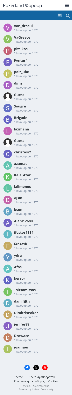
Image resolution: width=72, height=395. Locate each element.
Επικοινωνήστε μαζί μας (29, 381)
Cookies (53, 381)
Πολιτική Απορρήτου (42, 377)
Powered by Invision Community (36, 389)
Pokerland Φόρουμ (22, 5)
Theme (19, 377)
